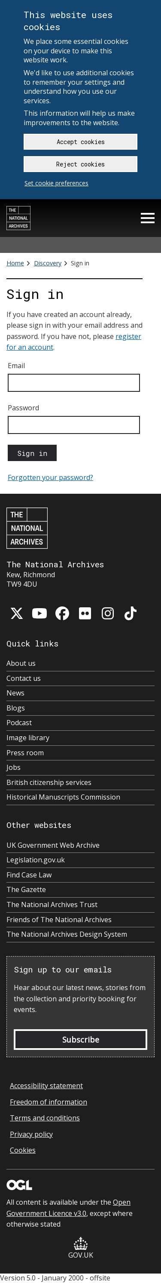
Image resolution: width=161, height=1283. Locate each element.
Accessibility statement (46, 1085)
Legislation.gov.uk (35, 860)
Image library (27, 737)
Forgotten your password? (50, 477)
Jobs (13, 767)
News (15, 693)
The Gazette (26, 889)
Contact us (23, 678)
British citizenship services (48, 782)
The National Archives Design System (66, 934)
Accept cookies (81, 142)
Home (15, 263)
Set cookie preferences (56, 183)
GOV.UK (80, 1248)
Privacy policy (31, 1134)
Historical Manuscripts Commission (63, 797)
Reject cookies (80, 164)
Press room (25, 752)
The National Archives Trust (51, 904)
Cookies (23, 1150)
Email (16, 365)
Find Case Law (29, 875)
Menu (148, 218)
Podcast (19, 722)
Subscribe (80, 1039)
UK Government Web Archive (53, 845)
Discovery (47, 263)
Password (23, 407)
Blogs (15, 708)
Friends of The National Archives (59, 919)
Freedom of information (48, 1102)
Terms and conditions (45, 1118)
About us (21, 663)
